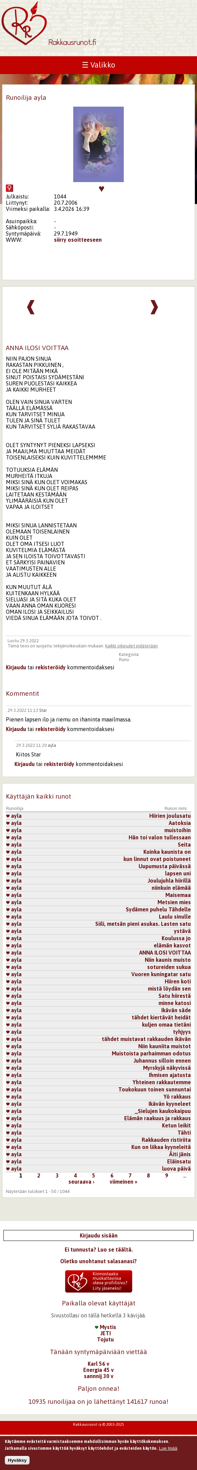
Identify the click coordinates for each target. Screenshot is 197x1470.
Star (43, 710)
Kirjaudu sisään (99, 1235)
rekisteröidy (50, 667)
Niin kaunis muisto (168, 960)
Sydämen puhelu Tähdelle (158, 909)
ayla (52, 745)
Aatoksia (180, 823)
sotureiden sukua (169, 967)
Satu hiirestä (174, 996)
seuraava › (81, 1182)
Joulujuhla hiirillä (169, 880)
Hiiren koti (178, 981)
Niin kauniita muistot (164, 1046)
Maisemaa (178, 895)
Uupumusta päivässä (165, 866)
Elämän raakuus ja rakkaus (157, 1118)
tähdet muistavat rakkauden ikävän (146, 1039)
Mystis (105, 1327)
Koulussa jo (176, 938)
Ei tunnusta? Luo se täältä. (99, 1249)
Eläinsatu (179, 1161)
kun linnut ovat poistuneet (157, 859)
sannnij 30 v (98, 1376)
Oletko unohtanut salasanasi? (98, 1261)
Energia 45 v (98, 1370)
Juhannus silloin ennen (162, 1060)
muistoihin (177, 830)
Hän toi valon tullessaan (160, 837)
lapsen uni (178, 873)
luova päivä (176, 1169)
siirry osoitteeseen (78, 240)
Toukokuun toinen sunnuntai (154, 1089)
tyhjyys (182, 1032)
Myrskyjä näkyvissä (167, 1068)
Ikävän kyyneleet (170, 1104)
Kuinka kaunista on (167, 852)
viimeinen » (123, 1182)
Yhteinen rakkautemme (162, 1082)
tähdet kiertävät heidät (161, 1017)
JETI (105, 1333)
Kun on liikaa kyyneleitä (161, 1147)
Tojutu (105, 1339)
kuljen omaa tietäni (166, 1024)
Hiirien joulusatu (170, 816)
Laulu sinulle (175, 916)
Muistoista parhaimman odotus (151, 1053)
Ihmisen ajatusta (170, 1075)
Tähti (184, 1133)
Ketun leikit (176, 1125)
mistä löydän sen (169, 988)
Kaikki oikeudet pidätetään (131, 645)
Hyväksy (17, 1460)
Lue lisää (168, 1448)
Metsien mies (174, 902)
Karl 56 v (98, 1364)
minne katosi (174, 1003)
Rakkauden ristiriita (166, 1140)
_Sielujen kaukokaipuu (163, 1111)
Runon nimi (176, 808)
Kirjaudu (16, 667)
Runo (124, 659)
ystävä (182, 931)
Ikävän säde (176, 1010)
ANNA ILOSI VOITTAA (165, 952)
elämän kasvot (172, 945)
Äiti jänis (180, 1154)
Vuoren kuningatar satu (161, 974)
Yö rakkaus (177, 1096)
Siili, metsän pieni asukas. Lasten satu (143, 924)
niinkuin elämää (171, 888)
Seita (184, 844)
